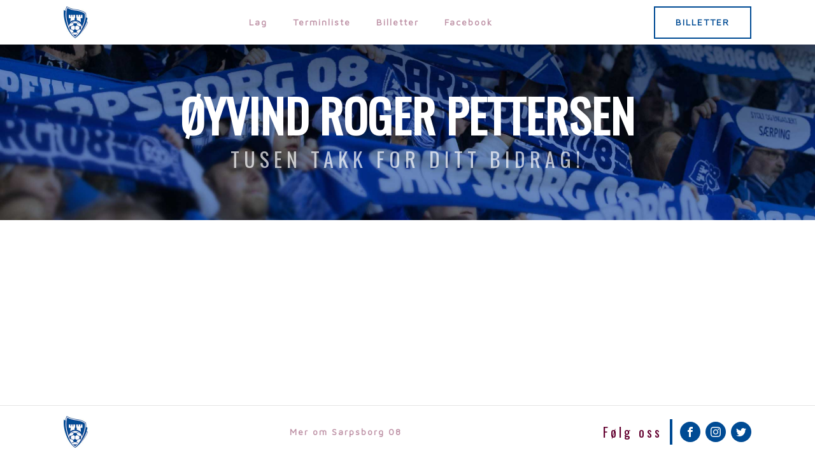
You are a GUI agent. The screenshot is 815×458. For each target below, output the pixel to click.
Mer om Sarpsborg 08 (346, 431)
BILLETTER (703, 22)
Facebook (468, 22)
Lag (258, 22)
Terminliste (322, 22)
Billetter (397, 22)
